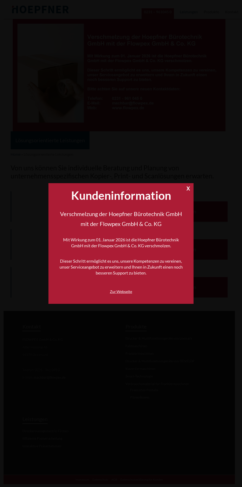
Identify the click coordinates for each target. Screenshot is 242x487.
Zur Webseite (121, 291)
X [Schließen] (188, 187)
